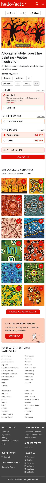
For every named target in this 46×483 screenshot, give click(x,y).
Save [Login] (11, 13)
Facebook (30, 457)
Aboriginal (7, 78)
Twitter (29, 460)
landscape (19, 78)
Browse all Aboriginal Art (23, 312)
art (29, 78)
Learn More (41, 90)
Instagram (30, 466)
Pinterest (29, 463)
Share (35, 13)
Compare (41, 130)
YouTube (29, 469)
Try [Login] (23, 13)
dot (18, 83)
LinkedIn (29, 472)
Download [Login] (23, 157)
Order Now (14, 336)
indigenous (7, 83)
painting (27, 83)
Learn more (10, 103)
